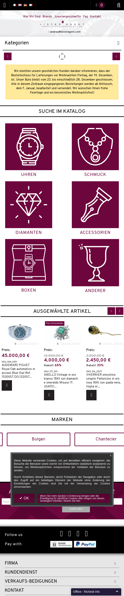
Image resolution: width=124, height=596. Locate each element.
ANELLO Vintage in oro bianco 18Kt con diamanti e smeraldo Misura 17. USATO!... (61, 380)
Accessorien (95, 233)
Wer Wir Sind (31, 17)
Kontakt (95, 17)
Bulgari (38, 439)
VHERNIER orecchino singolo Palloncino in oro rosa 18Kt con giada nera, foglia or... (103, 380)
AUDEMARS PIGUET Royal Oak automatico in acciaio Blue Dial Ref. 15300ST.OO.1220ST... (18, 371)
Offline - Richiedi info (86, 591)
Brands (47, 17)
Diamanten (28, 233)
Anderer (95, 291)
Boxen (28, 290)
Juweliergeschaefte (67, 17)
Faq (85, 17)
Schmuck (95, 175)
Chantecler (106, 439)
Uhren (29, 175)
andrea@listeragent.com (65, 32)
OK (25, 498)
